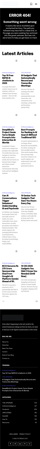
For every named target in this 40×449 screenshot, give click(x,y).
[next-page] (36, 301)
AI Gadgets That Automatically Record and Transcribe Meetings (29, 80)
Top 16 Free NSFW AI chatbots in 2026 (16, 373)
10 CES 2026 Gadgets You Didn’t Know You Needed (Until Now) (29, 271)
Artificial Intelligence (8, 73)
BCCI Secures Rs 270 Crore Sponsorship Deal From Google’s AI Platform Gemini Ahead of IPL (10, 274)
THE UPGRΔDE (26, 73)
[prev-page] (3, 301)
